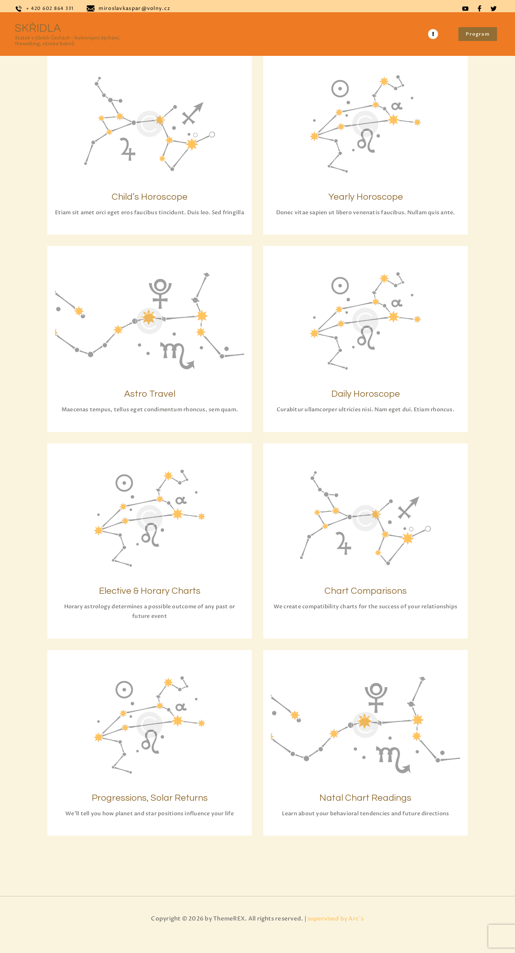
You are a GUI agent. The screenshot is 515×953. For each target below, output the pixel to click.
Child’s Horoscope (150, 195)
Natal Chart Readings (365, 812)
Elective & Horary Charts (150, 603)
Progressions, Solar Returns (150, 812)
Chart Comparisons (365, 603)
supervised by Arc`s (336, 936)
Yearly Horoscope (365, 195)
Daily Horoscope (365, 404)
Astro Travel (149, 404)
